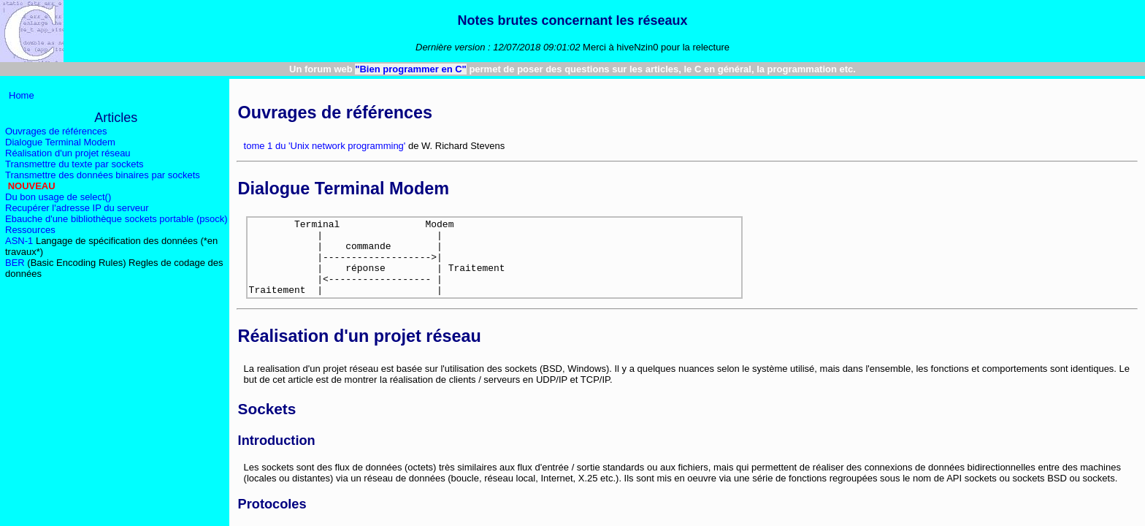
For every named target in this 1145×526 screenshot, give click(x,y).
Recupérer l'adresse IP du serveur (77, 207)
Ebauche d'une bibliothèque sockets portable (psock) (116, 218)
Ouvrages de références (56, 131)
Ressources (30, 229)
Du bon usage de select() (58, 196)
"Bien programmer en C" (410, 69)
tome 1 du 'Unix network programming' (325, 145)
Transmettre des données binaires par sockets (102, 174)
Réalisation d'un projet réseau (68, 153)
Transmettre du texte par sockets (74, 164)
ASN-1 (19, 240)
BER (15, 262)
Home (21, 95)
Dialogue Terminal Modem (60, 142)
